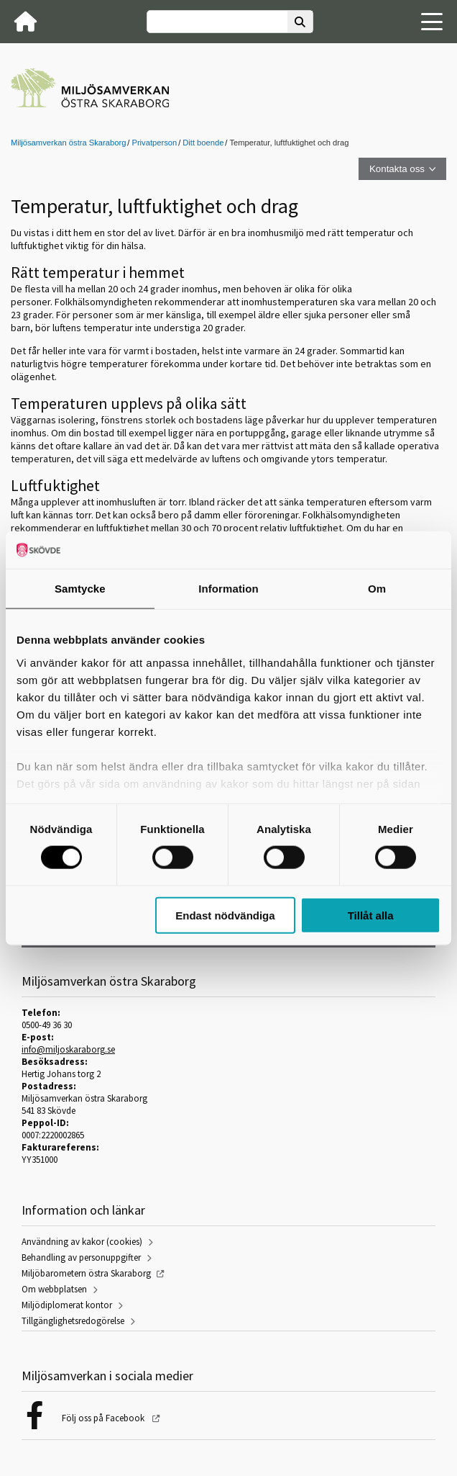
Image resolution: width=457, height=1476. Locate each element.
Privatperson (154, 142)
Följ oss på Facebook (104, 1418)
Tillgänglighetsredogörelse (73, 1321)
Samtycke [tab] (80, 588)
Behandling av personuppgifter (81, 1257)
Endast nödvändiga (224, 915)
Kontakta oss (397, 168)
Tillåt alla (371, 915)
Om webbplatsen (54, 1289)
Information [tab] (228, 588)
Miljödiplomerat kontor (67, 1305)
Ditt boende (203, 142)
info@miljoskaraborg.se (68, 1049)
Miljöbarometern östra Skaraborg (86, 1273)
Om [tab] (377, 588)
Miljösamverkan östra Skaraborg (68, 142)
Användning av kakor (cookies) (82, 1242)
